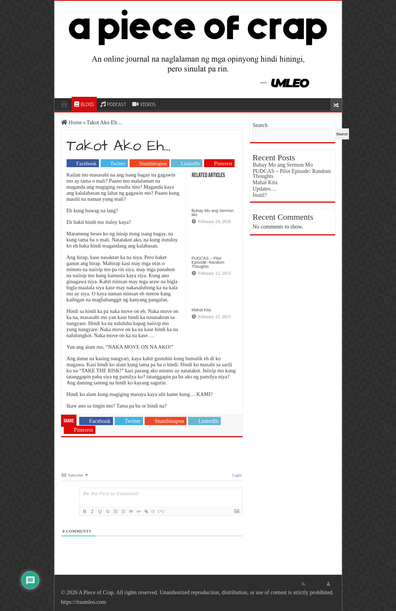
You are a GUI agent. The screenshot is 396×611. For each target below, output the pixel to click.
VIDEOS (144, 104)
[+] (161, 511)
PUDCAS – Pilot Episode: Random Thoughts (208, 262)
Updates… (264, 189)
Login (237, 475)
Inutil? (260, 195)
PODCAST (113, 104)
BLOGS (84, 104)
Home (71, 122)
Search (260, 125)
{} (153, 511)
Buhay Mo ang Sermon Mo (213, 212)
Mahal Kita (201, 309)
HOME (64, 104)
